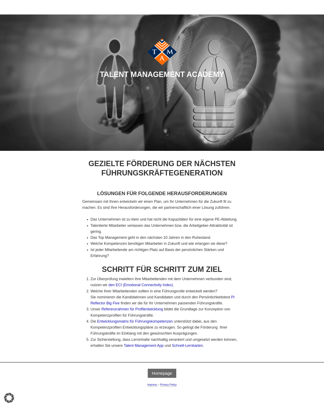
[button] (9, 398)
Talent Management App (144, 345)
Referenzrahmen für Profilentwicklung (132, 309)
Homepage (162, 373)
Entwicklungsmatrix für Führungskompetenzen (135, 321)
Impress (152, 384)
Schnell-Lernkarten (187, 345)
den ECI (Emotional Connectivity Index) (140, 285)
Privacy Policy (168, 384)
